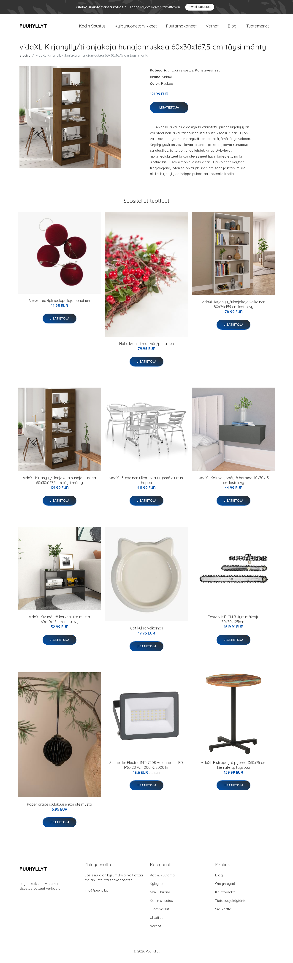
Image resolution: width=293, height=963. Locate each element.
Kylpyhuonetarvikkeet (136, 27)
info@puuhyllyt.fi (98, 894)
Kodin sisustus (182, 74)
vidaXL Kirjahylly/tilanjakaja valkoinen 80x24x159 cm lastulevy (233, 308)
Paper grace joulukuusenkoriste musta (59, 808)
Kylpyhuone (159, 887)
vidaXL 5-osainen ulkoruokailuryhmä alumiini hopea (146, 484)
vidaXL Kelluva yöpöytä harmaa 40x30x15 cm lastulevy (233, 484)
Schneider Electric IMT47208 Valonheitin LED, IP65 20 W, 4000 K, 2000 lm (146, 769)
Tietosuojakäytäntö (231, 904)
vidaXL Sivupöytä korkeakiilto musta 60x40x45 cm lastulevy (59, 623)
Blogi (232, 27)
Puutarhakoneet (181, 27)
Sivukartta (223, 913)
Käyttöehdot (225, 896)
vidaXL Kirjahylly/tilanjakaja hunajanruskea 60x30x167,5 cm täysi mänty (59, 484)
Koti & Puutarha (162, 879)
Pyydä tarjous (200, 7)
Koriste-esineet (207, 74)
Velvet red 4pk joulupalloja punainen (59, 304)
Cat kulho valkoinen (146, 632)
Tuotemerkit (257, 27)
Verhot (212, 27)
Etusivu (24, 59)
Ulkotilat (156, 921)
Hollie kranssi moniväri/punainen (146, 347)
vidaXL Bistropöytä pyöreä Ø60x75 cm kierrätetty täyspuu (233, 769)
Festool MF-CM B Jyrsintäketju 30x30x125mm (233, 623)
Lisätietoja (169, 111)
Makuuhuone (160, 896)
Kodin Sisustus (92, 27)
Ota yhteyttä (225, 887)
